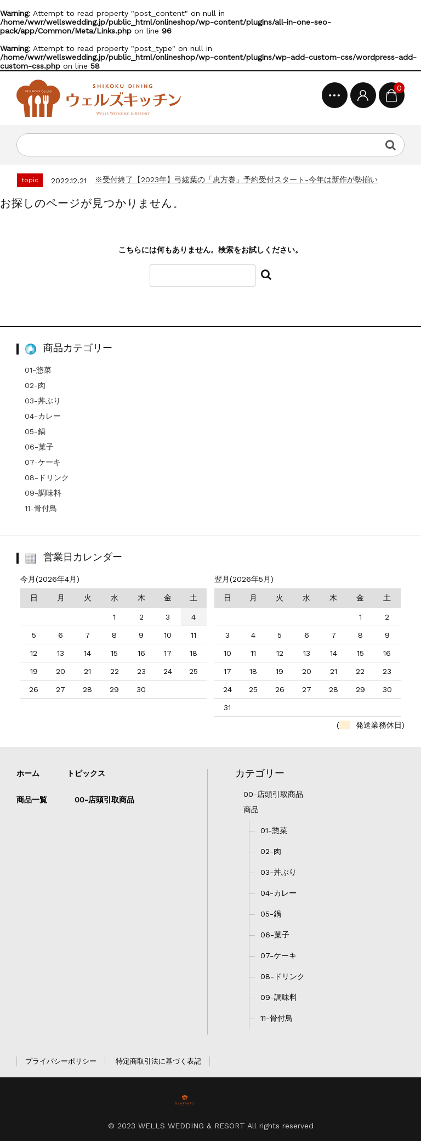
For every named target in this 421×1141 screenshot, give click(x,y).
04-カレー (43, 416)
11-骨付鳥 (41, 508)
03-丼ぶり (43, 400)
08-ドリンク (47, 477)
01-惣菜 (38, 370)
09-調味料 (43, 492)
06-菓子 (39, 446)
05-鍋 (35, 431)
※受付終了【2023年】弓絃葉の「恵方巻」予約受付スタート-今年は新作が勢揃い (236, 179)
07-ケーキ (43, 462)
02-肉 (35, 385)
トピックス (86, 773)
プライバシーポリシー (60, 1061)
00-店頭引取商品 (273, 794)
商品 (251, 809)
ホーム (27, 773)
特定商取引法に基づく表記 (158, 1061)
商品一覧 (31, 799)
